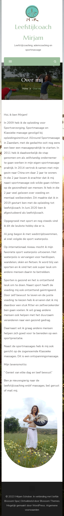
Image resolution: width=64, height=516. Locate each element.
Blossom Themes (49, 501)
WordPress (38, 505)
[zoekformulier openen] (55, 61)
